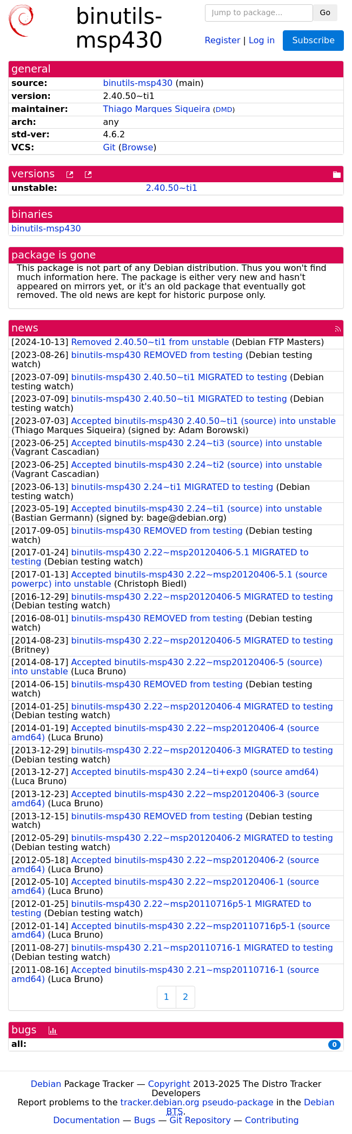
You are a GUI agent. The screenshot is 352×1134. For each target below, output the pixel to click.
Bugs (145, 1120)
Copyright (169, 1084)
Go (325, 12)
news (24, 328)
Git (109, 147)
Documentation (86, 1120)
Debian (46, 1084)
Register (223, 40)
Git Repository (200, 1120)
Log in (262, 40)
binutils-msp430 (138, 83)
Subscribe (313, 40)
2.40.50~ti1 (171, 188)
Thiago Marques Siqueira (156, 109)
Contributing (272, 1120)
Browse (137, 147)
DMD (224, 109)
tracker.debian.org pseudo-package (197, 1102)
